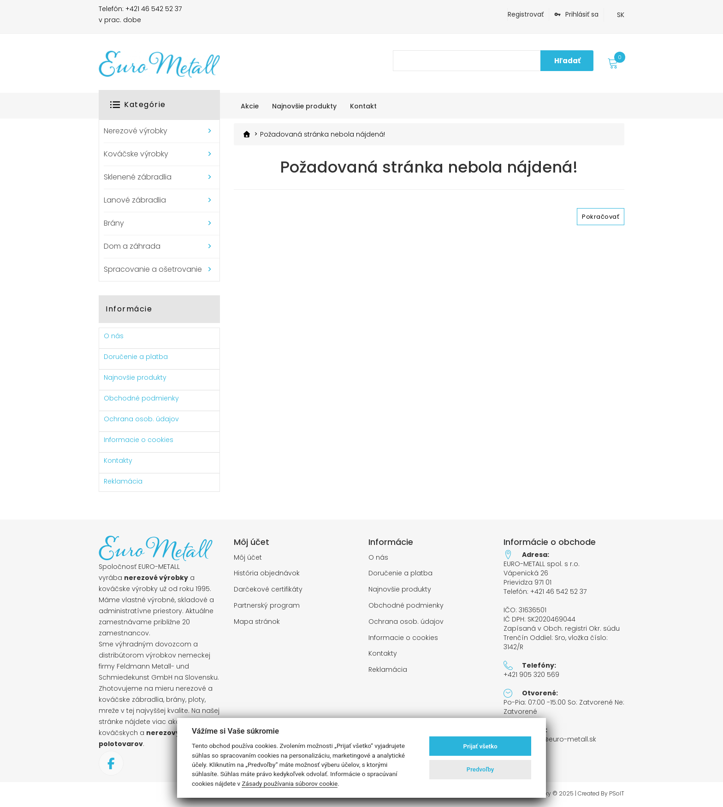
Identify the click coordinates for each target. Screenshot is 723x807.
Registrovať (526, 14)
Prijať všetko (480, 746)
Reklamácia (123, 481)
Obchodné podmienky (141, 398)
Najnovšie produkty (135, 377)
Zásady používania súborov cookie (290, 783)
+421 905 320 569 (531, 674)
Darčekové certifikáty (268, 589)
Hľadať (567, 61)
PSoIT (616, 793)
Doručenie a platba (136, 356)
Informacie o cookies (138, 439)
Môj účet (248, 558)
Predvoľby (480, 769)
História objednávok (267, 573)
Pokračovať (600, 216)
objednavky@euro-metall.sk (550, 739)
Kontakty (118, 460)
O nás (114, 336)
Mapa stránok (257, 622)
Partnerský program (267, 606)
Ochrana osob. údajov (141, 419)
